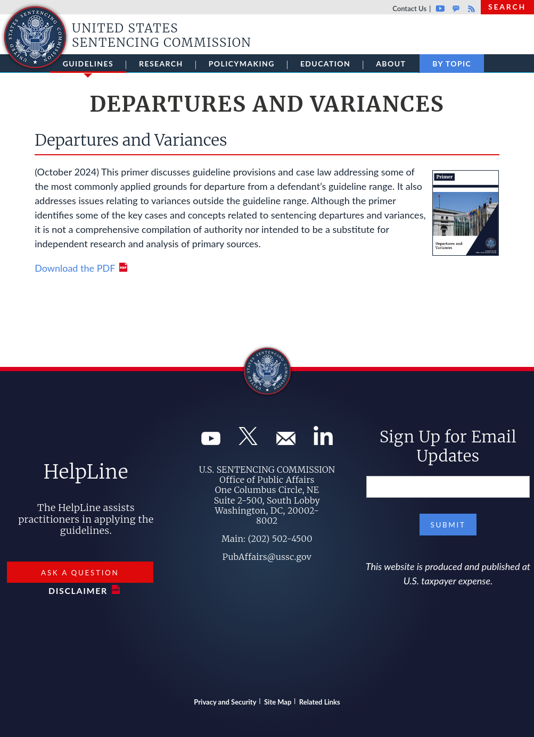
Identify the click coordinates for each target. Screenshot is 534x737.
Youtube (440, 8)
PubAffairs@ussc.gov (267, 556)
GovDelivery (456, 8)
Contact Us (409, 8)
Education (325, 63)
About (391, 63)
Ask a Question (80, 572)
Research (161, 63)
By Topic (451, 63)
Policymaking (242, 63)
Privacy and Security (225, 702)
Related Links (319, 702)
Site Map (277, 702)
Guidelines (88, 66)
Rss (470, 8)
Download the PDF (75, 268)
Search (507, 6)
